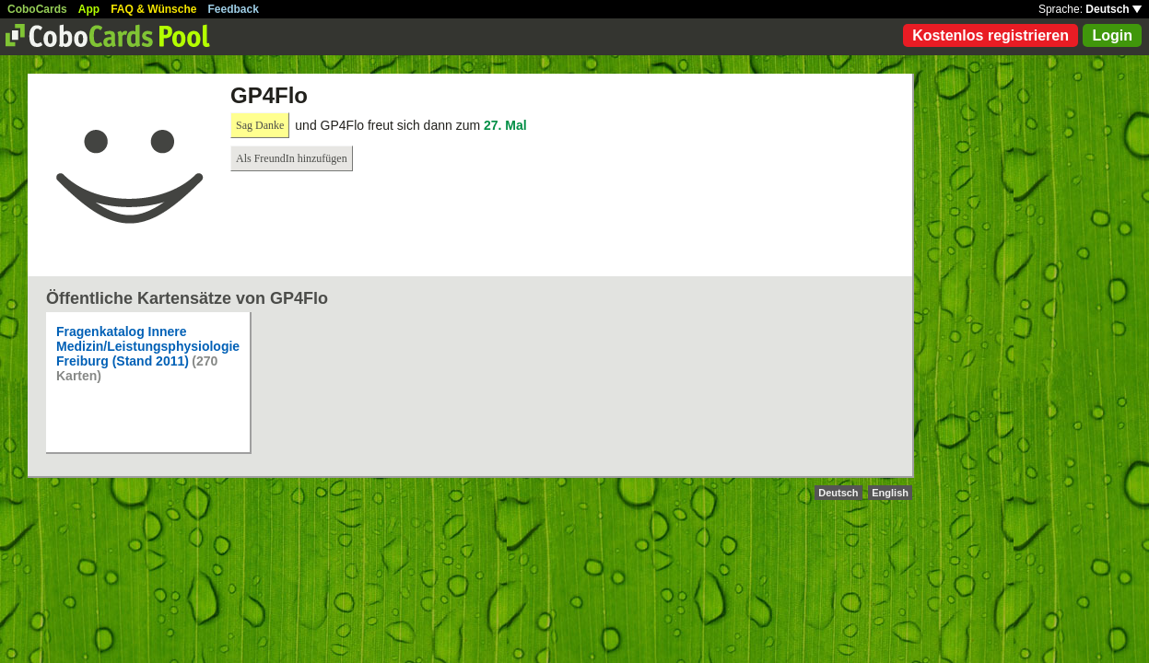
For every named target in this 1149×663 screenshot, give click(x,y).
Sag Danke (260, 125)
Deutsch (1113, 9)
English (890, 492)
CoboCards (37, 9)
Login (1112, 35)
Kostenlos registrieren (990, 35)
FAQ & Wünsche (153, 9)
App (89, 9)
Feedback (233, 9)
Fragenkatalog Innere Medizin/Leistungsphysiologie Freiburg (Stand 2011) (148, 346)
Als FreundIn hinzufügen (291, 158)
